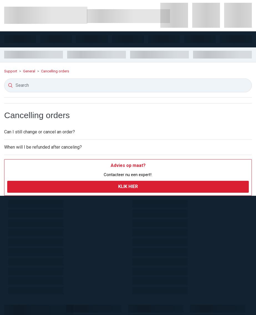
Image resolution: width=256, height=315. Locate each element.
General (29, 71)
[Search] (128, 85)
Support (11, 71)
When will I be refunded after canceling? (43, 147)
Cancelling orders (55, 71)
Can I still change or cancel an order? (39, 131)
